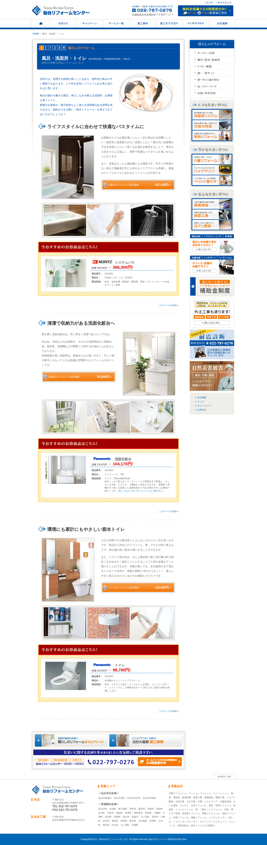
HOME (35, 33)
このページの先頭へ (169, 305)
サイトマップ (204, 405)
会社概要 (201, 397)
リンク (200, 401)
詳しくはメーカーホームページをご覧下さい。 (141, 491)
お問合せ (201, 409)
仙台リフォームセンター (116, 839)
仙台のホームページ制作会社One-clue (167, 839)
